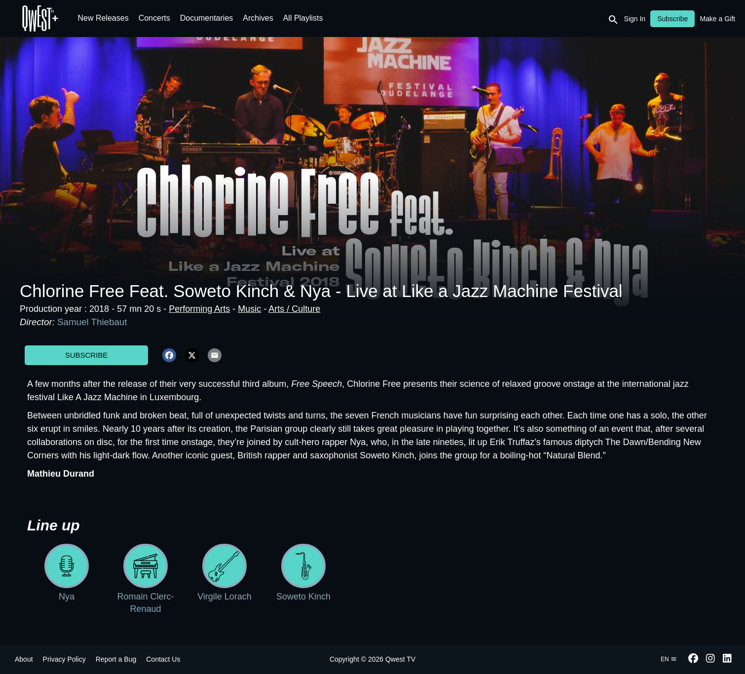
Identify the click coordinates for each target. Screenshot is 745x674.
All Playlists (303, 18)
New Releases (103, 18)
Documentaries (206, 18)
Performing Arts (199, 309)
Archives (258, 18)
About (24, 659)
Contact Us (163, 659)
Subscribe (86, 355)
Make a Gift (717, 19)
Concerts (154, 18)
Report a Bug (116, 659)
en (669, 659)
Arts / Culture (294, 309)
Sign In (635, 19)
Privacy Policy (64, 659)
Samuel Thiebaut (92, 322)
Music (249, 309)
